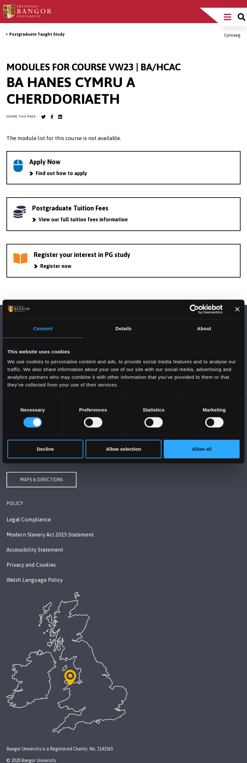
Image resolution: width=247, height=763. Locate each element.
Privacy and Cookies (31, 565)
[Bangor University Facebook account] (52, 117)
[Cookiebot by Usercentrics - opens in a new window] (194, 309)
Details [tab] (123, 328)
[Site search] (241, 17)
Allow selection (123, 449)
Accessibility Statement (34, 549)
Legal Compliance (28, 519)
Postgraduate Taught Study (36, 34)
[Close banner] (237, 309)
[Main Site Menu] (227, 17)
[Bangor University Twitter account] (43, 117)
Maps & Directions (41, 479)
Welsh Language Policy (34, 580)
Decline (45, 449)
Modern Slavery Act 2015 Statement (50, 534)
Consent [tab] (43, 328)
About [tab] (204, 328)
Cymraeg (232, 35)
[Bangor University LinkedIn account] (60, 117)
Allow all (202, 449)
